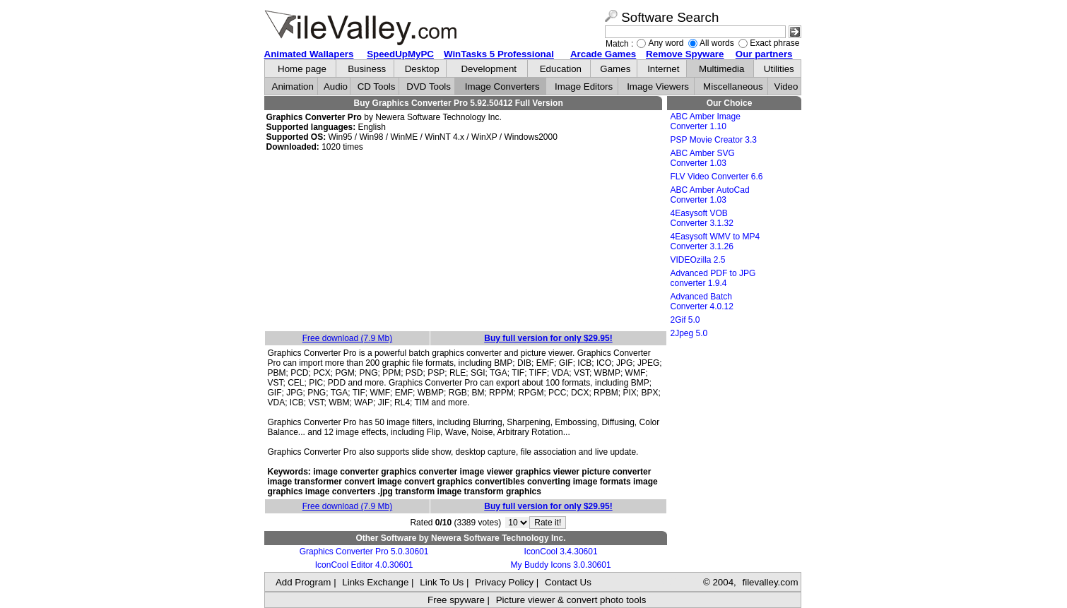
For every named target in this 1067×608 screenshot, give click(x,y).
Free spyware (456, 600)
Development (489, 69)
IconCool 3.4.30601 (561, 551)
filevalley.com (770, 582)
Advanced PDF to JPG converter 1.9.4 (713, 278)
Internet (663, 69)
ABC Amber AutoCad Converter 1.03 (710, 195)
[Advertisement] (465, 242)
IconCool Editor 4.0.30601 (364, 565)
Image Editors (584, 86)
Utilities (779, 69)
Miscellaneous (732, 86)
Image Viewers (658, 86)
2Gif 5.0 (685, 320)
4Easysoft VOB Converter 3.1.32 (702, 218)
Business (367, 69)
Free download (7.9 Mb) (347, 338)
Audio (336, 86)
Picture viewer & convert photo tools (571, 600)
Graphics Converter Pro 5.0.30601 (364, 551)
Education (561, 69)
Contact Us (568, 582)
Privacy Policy (504, 582)
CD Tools (377, 86)
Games (615, 69)
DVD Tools (428, 86)
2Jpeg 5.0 (689, 333)
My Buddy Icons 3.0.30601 (561, 565)
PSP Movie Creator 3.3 (714, 140)
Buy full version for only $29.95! (548, 338)
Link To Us (442, 582)
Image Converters (502, 86)
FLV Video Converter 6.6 (717, 176)
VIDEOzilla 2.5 (698, 260)
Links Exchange (375, 582)
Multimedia (721, 69)
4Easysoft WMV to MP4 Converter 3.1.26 (715, 241)
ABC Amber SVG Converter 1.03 (703, 158)
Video (786, 86)
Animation (293, 86)
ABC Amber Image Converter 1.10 (706, 121)
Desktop (422, 69)
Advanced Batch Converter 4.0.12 (702, 301)
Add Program (303, 582)
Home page (302, 69)
